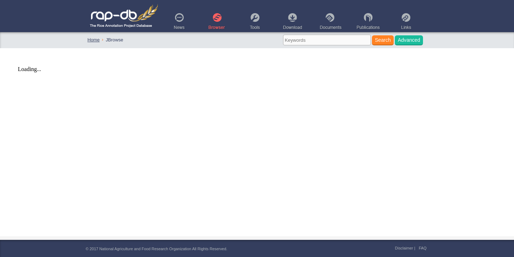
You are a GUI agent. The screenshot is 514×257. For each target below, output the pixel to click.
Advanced (409, 40)
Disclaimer (404, 248)
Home (93, 39)
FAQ (423, 248)
